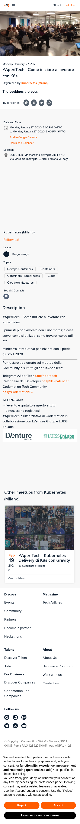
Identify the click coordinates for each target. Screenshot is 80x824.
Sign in (57, 5)
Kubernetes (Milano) (34, 83)
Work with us (52, 674)
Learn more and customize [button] (40, 815)
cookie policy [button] (16, 774)
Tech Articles (52, 602)
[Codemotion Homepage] (6, 5)
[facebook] (6, 717)
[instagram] (23, 717)
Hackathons (13, 636)
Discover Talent (15, 657)
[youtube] (23, 725)
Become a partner (17, 627)
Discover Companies (19, 682)
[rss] (15, 725)
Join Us (70, 5)
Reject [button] (21, 805)
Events (9, 602)
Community (13, 610)
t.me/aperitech (46, 375)
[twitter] (6, 725)
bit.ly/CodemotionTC (18, 391)
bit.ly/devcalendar (55, 381)
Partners (10, 619)
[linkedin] (15, 717)
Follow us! (11, 239)
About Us (50, 657)
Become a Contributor (59, 666)
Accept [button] (58, 805)
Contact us (51, 683)
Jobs (7, 666)
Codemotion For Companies (16, 693)
